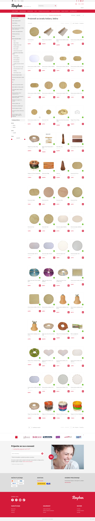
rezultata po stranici (36, 427)
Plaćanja (13, 510)
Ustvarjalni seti (73, 11)
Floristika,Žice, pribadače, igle (17, 105)
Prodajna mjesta (80, 510)
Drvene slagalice (16, 57)
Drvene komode (16, 61)
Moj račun (13, 508)
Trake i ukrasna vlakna (16, 25)
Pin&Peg (15, 70)
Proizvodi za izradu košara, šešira (17, 53)
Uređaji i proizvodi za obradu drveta (18, 64)
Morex (14, 125)
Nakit (36, 11)
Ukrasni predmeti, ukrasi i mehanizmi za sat (16, 93)
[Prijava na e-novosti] (42, 453)
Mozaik (13, 79)
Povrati (44, 512)
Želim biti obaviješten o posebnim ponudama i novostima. (23, 457)
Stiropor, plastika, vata (16, 103)
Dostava (13, 512)
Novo (18, 0)
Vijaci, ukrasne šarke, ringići (18, 66)
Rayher (14, 127)
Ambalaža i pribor (15, 18)
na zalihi (14, 132)
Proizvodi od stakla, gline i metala (18, 77)
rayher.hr (29, 15)
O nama (78, 508)
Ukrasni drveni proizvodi (18, 50)
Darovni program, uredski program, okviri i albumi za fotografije (17, 115)
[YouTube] (81, 1)
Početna (62, 23)
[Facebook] (77, 1)
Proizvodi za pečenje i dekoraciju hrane (18, 111)
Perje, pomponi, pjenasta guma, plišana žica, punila (17, 97)
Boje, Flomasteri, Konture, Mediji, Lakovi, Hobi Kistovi (18, 28)
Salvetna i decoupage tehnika (17, 31)
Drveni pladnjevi (16, 59)
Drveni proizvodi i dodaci (16, 38)
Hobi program (23, 11)
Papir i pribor (15, 11)
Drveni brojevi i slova (17, 72)
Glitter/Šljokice (14, 23)
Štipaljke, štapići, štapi (17, 44)
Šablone (13, 36)
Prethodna (67, 23)
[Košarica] (79, 4)
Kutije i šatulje (16, 42)
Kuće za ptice (16, 48)
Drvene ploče (16, 55)
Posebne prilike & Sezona (44, 11)
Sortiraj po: (73, 15)
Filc (12, 82)
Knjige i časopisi (64, 11)
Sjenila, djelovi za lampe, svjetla (17, 87)
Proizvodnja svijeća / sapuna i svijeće (17, 90)
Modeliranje (30, 11)
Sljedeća (76, 23)
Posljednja (81, 23)
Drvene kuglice (16, 46)
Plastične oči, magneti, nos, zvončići (17, 100)
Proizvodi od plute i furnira (18, 68)
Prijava (82, 7)
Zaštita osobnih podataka (27, 461)
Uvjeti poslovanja (46, 508)
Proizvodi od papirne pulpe (17, 74)
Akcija (15, 0)
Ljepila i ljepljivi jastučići (16, 20)
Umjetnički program (55, 11)
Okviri (15, 40)
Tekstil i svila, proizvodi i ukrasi (17, 84)
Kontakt (22, 0)
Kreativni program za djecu (17, 108)
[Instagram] (79, 1)
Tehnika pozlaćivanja (16, 33)
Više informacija (40, 480)
